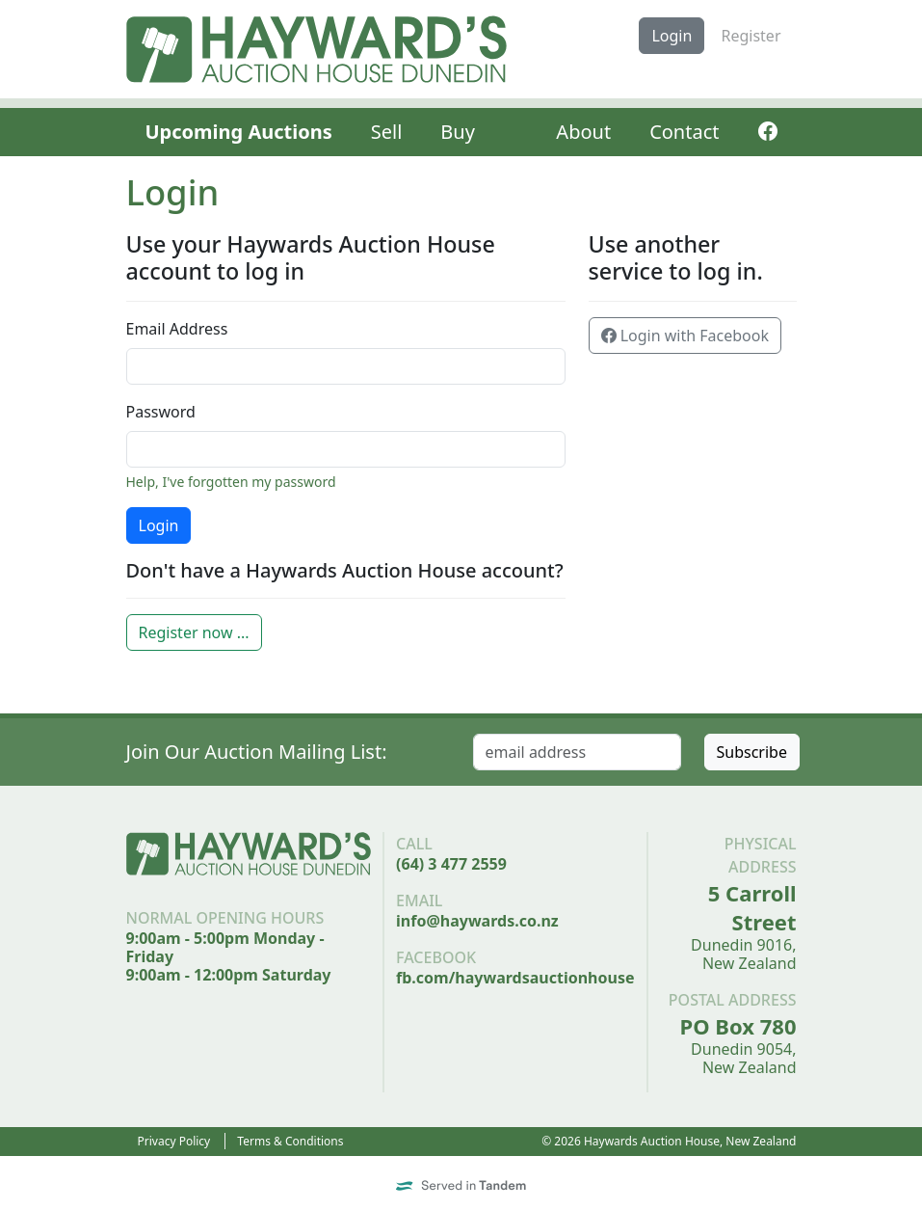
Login (671, 35)
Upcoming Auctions (238, 132)
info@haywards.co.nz (477, 920)
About (583, 132)
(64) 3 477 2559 (451, 863)
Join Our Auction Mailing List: (256, 752)
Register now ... (194, 632)
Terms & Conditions (290, 1141)
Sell (387, 132)
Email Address (177, 328)
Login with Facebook (685, 335)
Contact (684, 132)
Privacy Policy (174, 1141)
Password (161, 411)
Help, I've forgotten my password (231, 481)
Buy (457, 132)
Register (750, 35)
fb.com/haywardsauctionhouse (515, 977)
